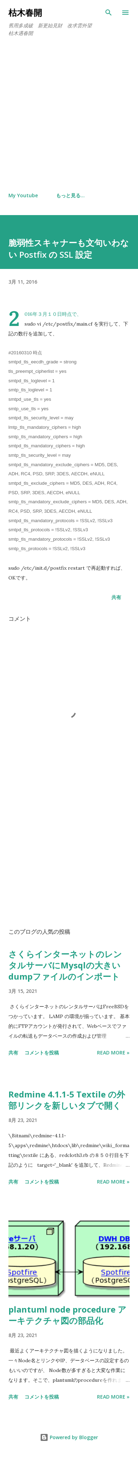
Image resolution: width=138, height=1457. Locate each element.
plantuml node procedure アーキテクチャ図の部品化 (67, 1314)
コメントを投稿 (42, 1052)
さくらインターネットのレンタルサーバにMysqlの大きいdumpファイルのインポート (65, 965)
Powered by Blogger (69, 1437)
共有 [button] (116, 597)
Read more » (113, 1052)
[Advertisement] (69, 115)
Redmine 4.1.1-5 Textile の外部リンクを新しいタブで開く (66, 1099)
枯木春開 (29, 12)
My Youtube (23, 195)
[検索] (108, 12)
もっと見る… (70, 195)
